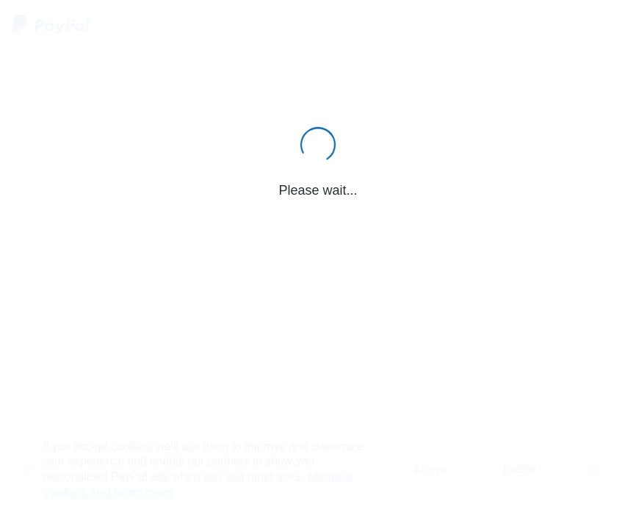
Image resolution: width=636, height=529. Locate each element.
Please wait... (317, 190)
